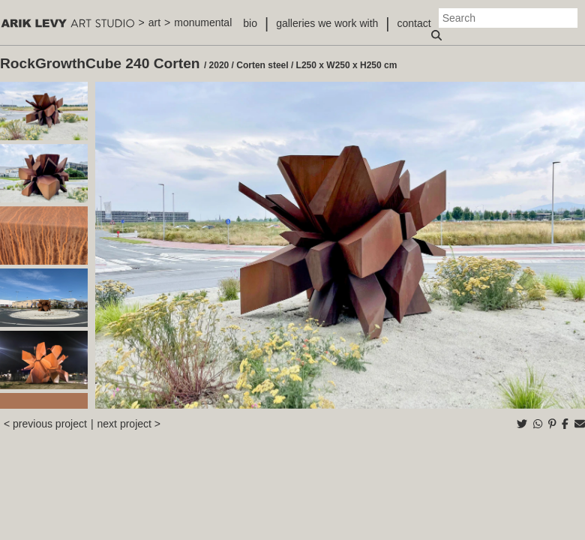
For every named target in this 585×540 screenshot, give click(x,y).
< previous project (45, 424)
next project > (129, 424)
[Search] (508, 18)
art (154, 22)
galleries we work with (327, 23)
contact (414, 23)
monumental (203, 22)
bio (250, 23)
